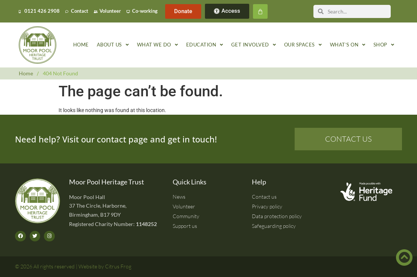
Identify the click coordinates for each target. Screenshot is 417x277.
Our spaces (303, 45)
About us (113, 45)
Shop (383, 45)
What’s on (348, 45)
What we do (157, 45)
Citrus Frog (118, 266)
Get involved (253, 45)
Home (81, 45)
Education (204, 45)
